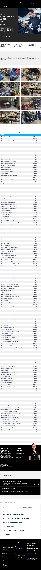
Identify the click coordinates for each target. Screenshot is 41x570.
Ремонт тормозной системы (20, 550)
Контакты (5, 6)
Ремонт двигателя (18, 548)
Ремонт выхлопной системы (20, 555)
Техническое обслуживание (20, 544)
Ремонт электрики (18, 557)
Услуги (5, 1)
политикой (28, 559)
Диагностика (17, 546)
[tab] (20, 505)
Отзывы (5, 4)
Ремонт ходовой (18, 551)
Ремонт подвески (18, 553)
